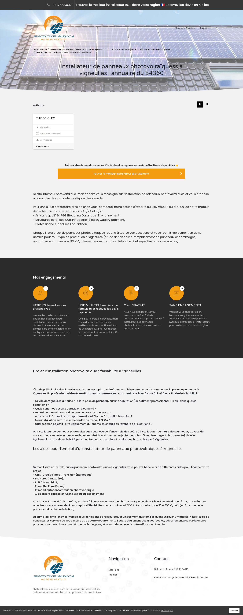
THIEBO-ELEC (45, 118)
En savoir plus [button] (167, 611)
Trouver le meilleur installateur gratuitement (137, 174)
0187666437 (62, 5)
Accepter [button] (234, 611)
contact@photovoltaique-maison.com (184, 577)
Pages (203, 28)
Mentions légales (185, 28)
